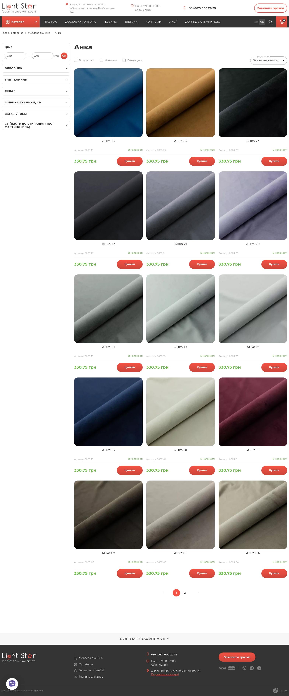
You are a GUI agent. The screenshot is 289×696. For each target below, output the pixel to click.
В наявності (87, 61)
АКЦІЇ (193, 23)
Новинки (111, 61)
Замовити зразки (269, 8)
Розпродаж (135, 61)
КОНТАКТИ (171, 23)
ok (64, 56)
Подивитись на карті (165, 674)
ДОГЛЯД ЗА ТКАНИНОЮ (225, 23)
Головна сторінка (12, 33)
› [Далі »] (198, 593)
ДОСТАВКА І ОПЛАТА (90, 23)
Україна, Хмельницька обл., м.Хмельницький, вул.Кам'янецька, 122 (90, 8)
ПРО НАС (58, 23)
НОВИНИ (123, 23)
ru (256, 22)
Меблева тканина (39, 33)
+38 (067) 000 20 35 (202, 8)
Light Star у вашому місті (144, 639)
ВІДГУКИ (146, 23)
